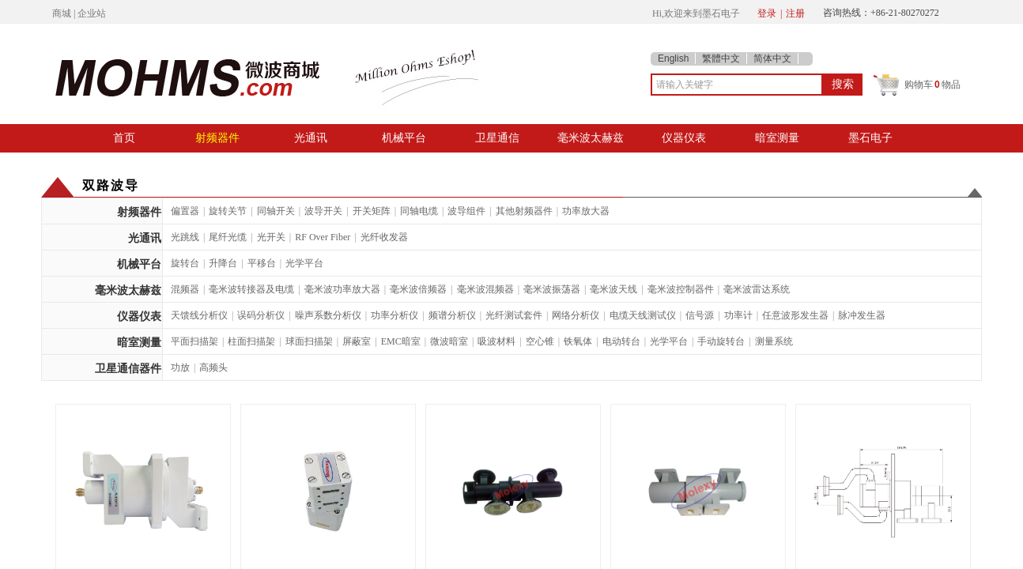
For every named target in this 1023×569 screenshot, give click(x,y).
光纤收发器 (384, 237)
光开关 (271, 237)
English (673, 58)
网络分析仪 (575, 315)
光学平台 (304, 263)
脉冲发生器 (861, 315)
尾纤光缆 (228, 237)
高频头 (213, 367)
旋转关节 (228, 211)
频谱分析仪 (452, 315)
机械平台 (404, 137)
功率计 (738, 315)
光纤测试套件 (513, 315)
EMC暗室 (401, 341)
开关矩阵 (372, 211)
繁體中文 (721, 58)
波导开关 (323, 211)
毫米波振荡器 (551, 289)
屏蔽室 (356, 341)
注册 (795, 13)
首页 (124, 137)
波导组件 (466, 211)
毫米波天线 (613, 289)
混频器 (185, 289)
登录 (766, 13)
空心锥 (540, 341)
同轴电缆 (419, 211)
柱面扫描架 (251, 341)
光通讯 (310, 137)
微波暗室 (449, 341)
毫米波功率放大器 (342, 289)
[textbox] (737, 84)
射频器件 (217, 137)
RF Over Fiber (322, 237)
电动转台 (621, 341)
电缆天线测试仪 (643, 315)
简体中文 (772, 58)
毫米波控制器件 (680, 289)
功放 (180, 367)
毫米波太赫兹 (590, 137)
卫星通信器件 (128, 369)
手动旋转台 (721, 341)
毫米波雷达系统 (756, 289)
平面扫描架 (194, 341)
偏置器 (185, 211)
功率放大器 (586, 211)
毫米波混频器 (485, 289)
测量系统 (774, 341)
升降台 (223, 263)
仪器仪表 (684, 137)
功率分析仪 (394, 315)
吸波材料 (496, 341)
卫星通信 (497, 137)
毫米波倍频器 (418, 289)
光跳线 (185, 237)
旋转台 (185, 263)
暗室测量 (777, 137)
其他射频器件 (524, 211)
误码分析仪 (261, 315)
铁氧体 (578, 341)
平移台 (261, 263)
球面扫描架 (309, 341)
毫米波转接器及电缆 (251, 289)
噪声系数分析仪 (328, 315)
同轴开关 (276, 211)
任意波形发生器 (795, 315)
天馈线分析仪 (199, 315)
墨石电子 (870, 137)
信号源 (699, 315)
